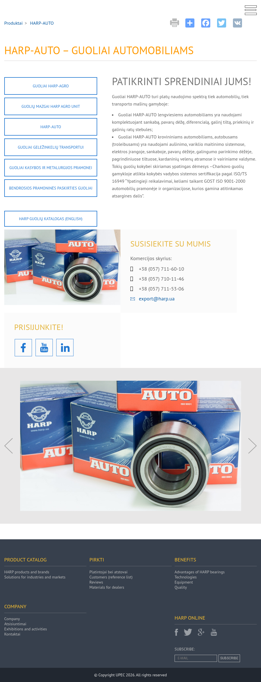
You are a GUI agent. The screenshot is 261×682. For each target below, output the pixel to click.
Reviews (96, 582)
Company (12, 618)
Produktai (13, 23)
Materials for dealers (107, 587)
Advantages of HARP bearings (200, 571)
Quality (181, 587)
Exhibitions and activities (25, 629)
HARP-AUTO (51, 126)
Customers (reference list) (111, 577)
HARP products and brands (26, 571)
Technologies (186, 577)
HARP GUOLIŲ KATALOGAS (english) (50, 218)
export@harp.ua (157, 298)
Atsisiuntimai (15, 623)
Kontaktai (12, 634)
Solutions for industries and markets (34, 577)
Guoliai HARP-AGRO (51, 86)
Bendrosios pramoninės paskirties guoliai (50, 188)
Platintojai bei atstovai (109, 571)
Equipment (184, 582)
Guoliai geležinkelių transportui (51, 147)
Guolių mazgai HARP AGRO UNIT (51, 106)
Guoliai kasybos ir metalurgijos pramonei (50, 167)
